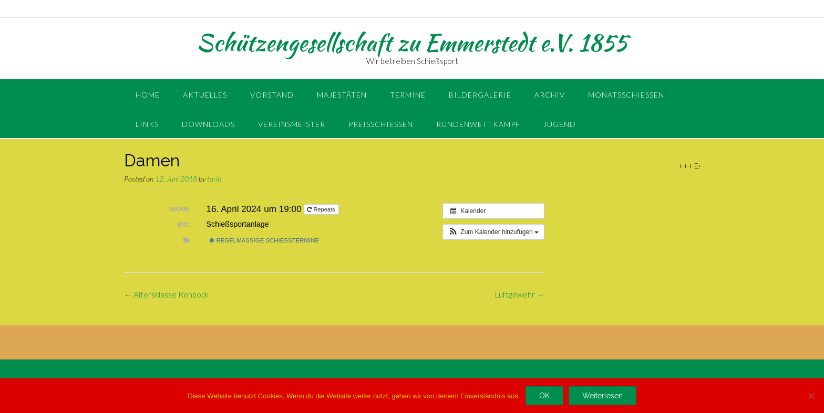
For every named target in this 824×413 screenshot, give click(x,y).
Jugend (559, 124)
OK (544, 395)
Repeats (321, 209)
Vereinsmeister (291, 124)
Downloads (208, 124)
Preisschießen (380, 124)
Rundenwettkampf (478, 124)
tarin (214, 178)
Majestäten (342, 94)
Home (148, 94)
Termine (408, 94)
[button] (493, 232)
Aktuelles (205, 94)
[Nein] (811, 395)
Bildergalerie (480, 94)
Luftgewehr (519, 294)
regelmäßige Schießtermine (264, 240)
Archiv (549, 94)
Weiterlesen (602, 395)
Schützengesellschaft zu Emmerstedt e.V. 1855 (412, 42)
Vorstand (272, 94)
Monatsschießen (626, 94)
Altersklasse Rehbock (166, 294)
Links (147, 124)
